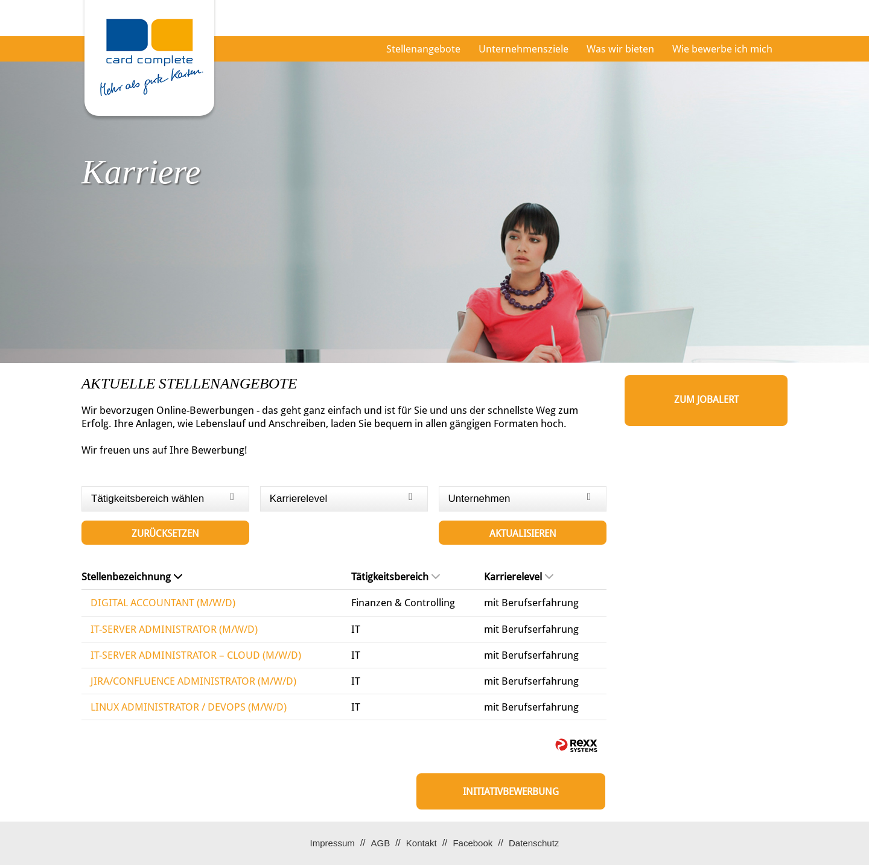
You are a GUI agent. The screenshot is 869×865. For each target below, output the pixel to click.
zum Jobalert (706, 399)
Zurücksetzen (165, 533)
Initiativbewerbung (511, 791)
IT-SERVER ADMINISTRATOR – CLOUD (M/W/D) (196, 655)
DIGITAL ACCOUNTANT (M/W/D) (163, 603)
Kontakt (421, 843)
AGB (380, 843)
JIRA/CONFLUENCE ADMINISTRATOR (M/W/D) (193, 681)
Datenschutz (534, 843)
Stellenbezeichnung (131, 577)
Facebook (472, 843)
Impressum (332, 843)
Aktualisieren (522, 533)
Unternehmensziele (523, 49)
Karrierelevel (518, 577)
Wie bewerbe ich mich (722, 49)
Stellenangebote (423, 49)
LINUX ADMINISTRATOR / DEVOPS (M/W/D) (189, 707)
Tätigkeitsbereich (395, 577)
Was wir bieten (620, 49)
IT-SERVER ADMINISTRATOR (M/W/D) (174, 629)
